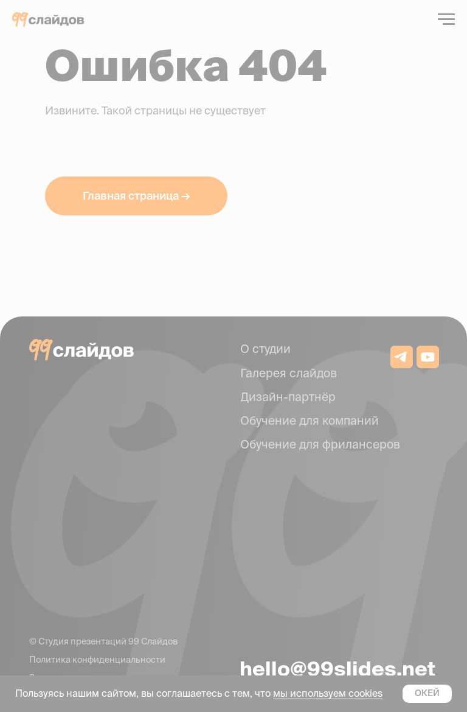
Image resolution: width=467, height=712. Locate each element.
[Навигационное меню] (446, 19)
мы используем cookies (327, 693)
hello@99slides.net (337, 668)
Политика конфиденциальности (97, 660)
